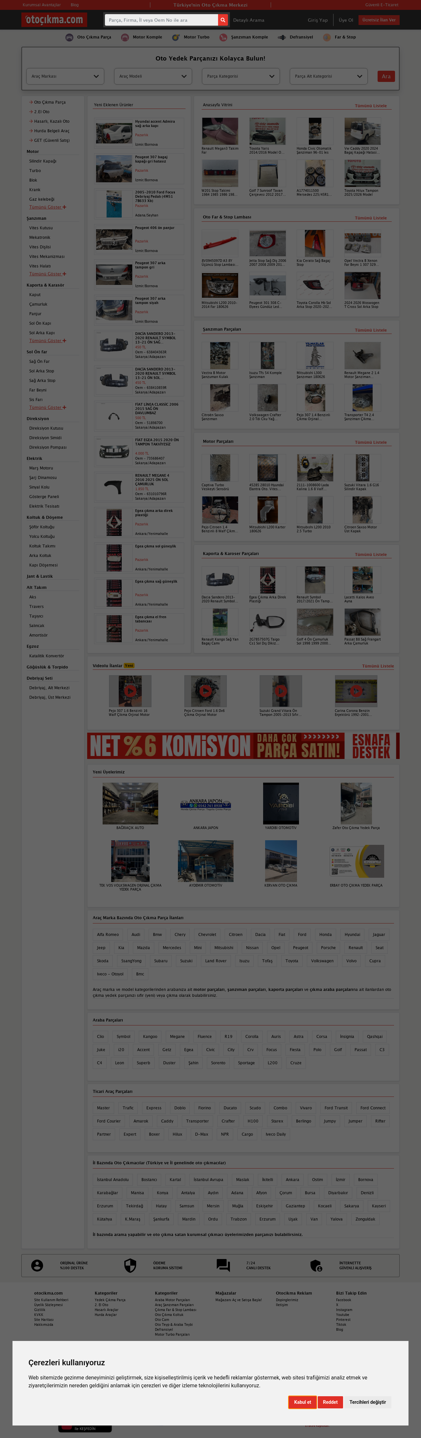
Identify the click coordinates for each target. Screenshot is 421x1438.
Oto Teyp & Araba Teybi (174, 1324)
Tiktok (341, 1324)
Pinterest (343, 1320)
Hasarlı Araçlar (106, 1310)
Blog (339, 1329)
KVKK (38, 1315)
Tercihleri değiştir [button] (368, 1402)
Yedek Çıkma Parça (110, 1300)
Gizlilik (39, 1310)
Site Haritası (44, 1320)
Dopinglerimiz (287, 1300)
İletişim (282, 1305)
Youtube (342, 1315)
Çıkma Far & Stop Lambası (175, 1310)
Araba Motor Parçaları (172, 1300)
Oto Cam (162, 1320)
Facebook (343, 1300)
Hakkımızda (43, 1324)
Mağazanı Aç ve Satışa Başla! (238, 1300)
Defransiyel (164, 1329)
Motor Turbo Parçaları (172, 1334)
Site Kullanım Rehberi (51, 1300)
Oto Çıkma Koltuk (169, 1315)
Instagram (344, 1310)
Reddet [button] (330, 1402)
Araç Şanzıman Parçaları (174, 1305)
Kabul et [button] (302, 1402)
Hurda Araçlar (106, 1315)
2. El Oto (101, 1305)
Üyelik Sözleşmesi (48, 1305)
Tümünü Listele (371, 554)
